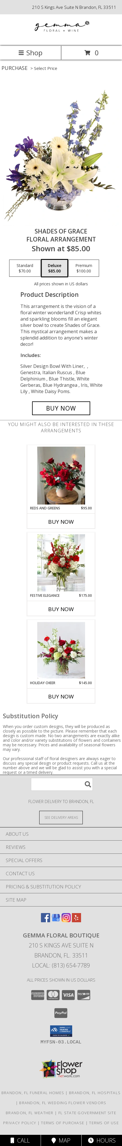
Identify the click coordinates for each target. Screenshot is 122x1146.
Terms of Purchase (62, 1122)
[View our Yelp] (76, 920)
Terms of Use (104, 1122)
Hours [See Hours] (102, 1140)
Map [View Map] (61, 1140)
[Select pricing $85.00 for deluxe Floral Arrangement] (54, 268)
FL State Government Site (87, 1112)
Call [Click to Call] (20, 1140)
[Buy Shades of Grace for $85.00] (61, 408)
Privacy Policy (19, 1122)
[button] (61, 1031)
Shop (30, 52)
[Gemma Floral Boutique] (61, 37)
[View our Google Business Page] (55, 920)
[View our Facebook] (45, 920)
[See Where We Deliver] (61, 817)
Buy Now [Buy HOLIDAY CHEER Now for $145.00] (61, 696)
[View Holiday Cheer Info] (61, 650)
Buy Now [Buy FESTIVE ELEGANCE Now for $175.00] (61, 609)
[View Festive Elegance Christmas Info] (61, 563)
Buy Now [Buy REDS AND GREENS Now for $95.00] (61, 521)
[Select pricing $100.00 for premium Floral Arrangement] (84, 268)
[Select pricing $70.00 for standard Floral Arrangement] (24, 268)
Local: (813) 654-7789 (61, 965)
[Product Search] (62, 784)
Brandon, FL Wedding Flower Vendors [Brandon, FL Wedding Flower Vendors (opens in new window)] (62, 1102)
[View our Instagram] (66, 920)
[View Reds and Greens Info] (61, 476)
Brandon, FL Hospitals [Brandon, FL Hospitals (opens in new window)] (95, 1092)
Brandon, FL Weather (30, 1112)
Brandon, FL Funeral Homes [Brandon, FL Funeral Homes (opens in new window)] (32, 1092)
